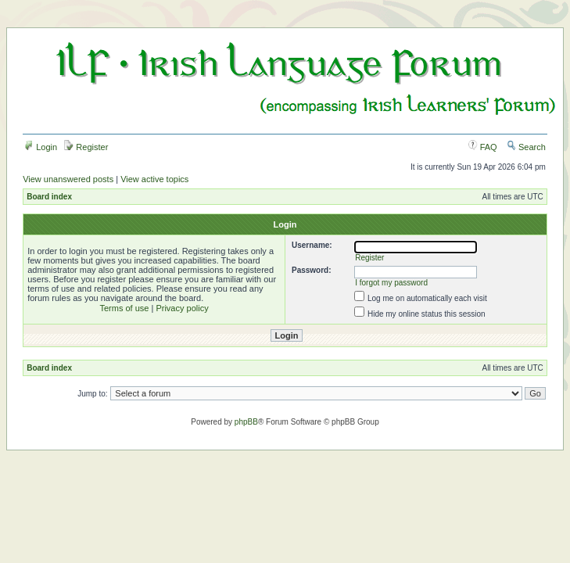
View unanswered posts (68, 179)
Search (526, 147)
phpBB (246, 422)
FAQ (482, 147)
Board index (49, 196)
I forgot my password (391, 282)
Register (86, 147)
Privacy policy (182, 308)
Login (40, 147)
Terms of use (124, 308)
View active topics (154, 179)
